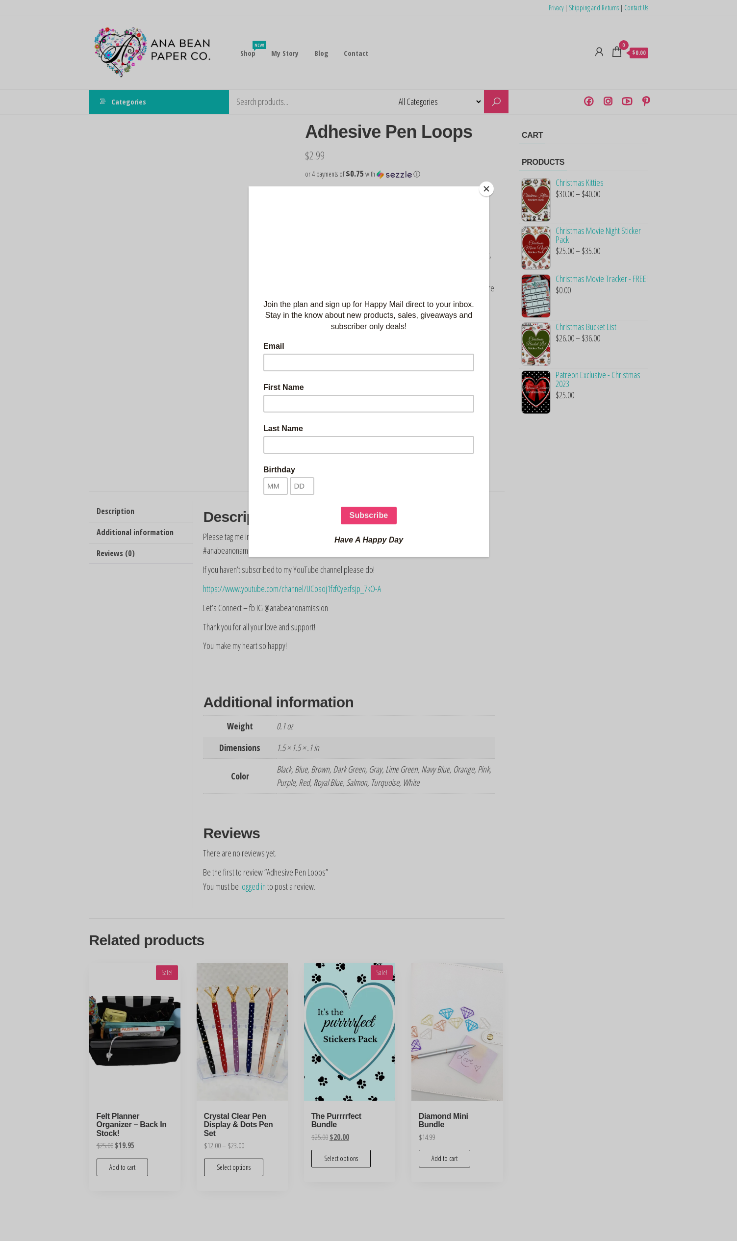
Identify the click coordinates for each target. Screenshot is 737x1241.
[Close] (486, 188)
